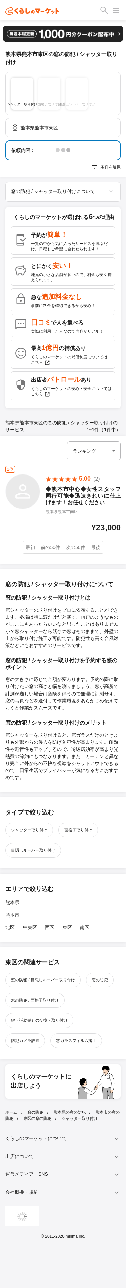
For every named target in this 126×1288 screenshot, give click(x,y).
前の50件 (50, 547)
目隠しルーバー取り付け (33, 850)
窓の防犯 (100, 980)
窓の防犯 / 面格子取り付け (35, 1000)
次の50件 (75, 547)
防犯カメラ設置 (25, 1040)
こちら (40, 363)
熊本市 (12, 915)
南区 (84, 927)
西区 (49, 927)
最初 (30, 547)
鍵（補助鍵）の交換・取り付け (39, 1020)
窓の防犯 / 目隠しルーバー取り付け (43, 980)
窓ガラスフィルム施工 (76, 1040)
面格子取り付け (78, 830)
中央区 (30, 927)
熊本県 (12, 902)
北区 (10, 927)
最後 (95, 547)
